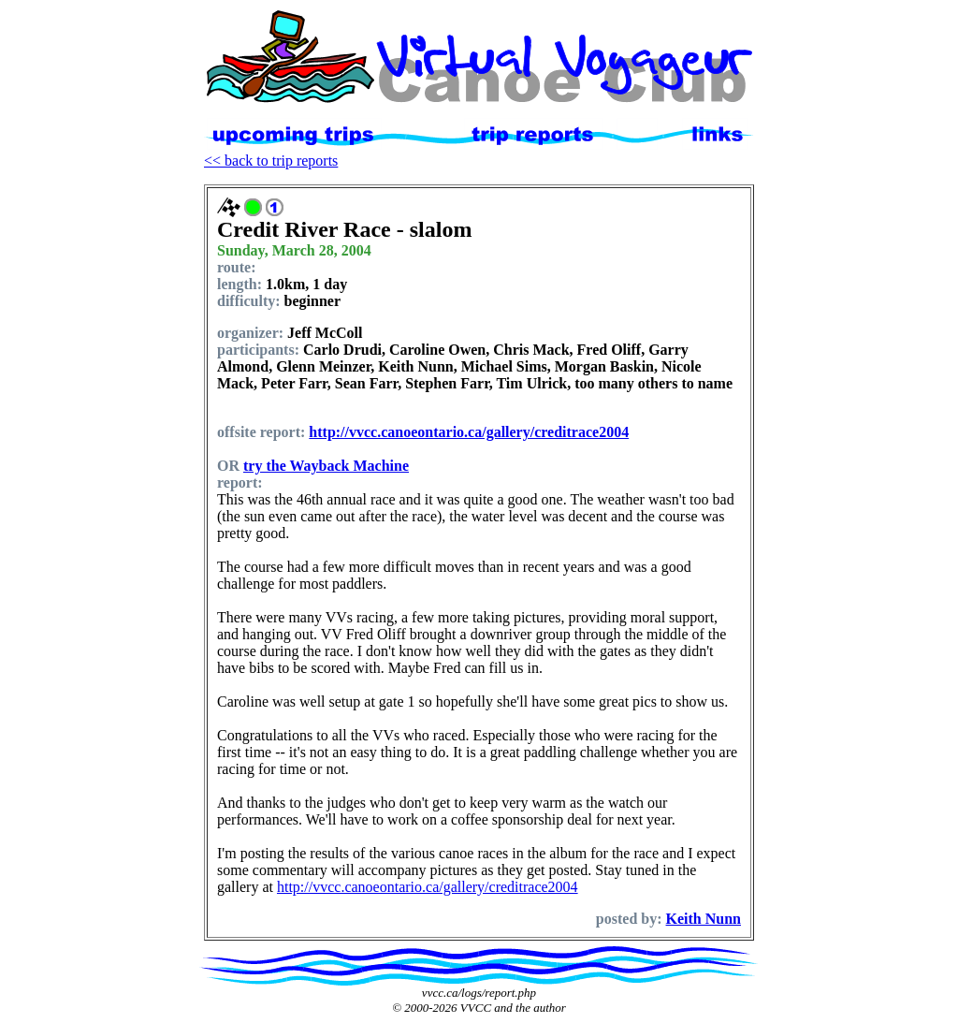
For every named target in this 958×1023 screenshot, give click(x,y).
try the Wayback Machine (326, 466)
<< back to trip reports (271, 160)
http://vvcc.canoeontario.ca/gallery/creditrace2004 (469, 432)
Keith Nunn (703, 919)
